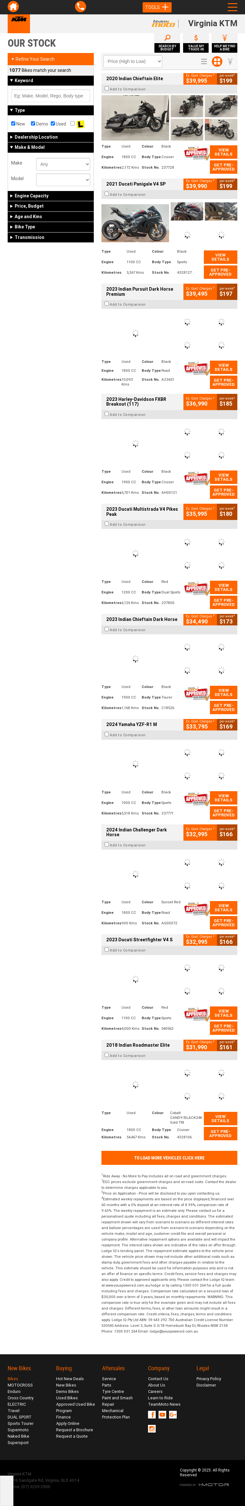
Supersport (18, 1442)
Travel (13, 1410)
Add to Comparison (128, 89)
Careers (155, 1391)
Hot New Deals (70, 1378)
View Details (224, 152)
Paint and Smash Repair (117, 1401)
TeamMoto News (164, 1404)
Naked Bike (18, 1436)
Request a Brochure (74, 1430)
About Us (156, 1385)
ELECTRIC (17, 1404)
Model (17, 178)
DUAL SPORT (20, 1417)
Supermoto (18, 1430)
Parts (106, 1385)
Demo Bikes (67, 1391)
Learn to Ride (160, 1398)
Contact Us (158, 1378)
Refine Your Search (33, 59)
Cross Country (20, 1398)
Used (58, 124)
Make (16, 163)
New (18, 124)
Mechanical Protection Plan (116, 1414)
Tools (157, 7)
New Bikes (66, 1385)
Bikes (13, 1378)
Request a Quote (72, 1436)
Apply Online (67, 1423)
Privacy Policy (209, 1378)
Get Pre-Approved (223, 167)
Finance (63, 1417)
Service (109, 1378)
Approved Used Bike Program (75, 1407)
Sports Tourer (20, 1423)
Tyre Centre (113, 1391)
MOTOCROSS (20, 1385)
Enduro (14, 1391)
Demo (39, 124)
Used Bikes (67, 1398)
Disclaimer (206, 1385)
